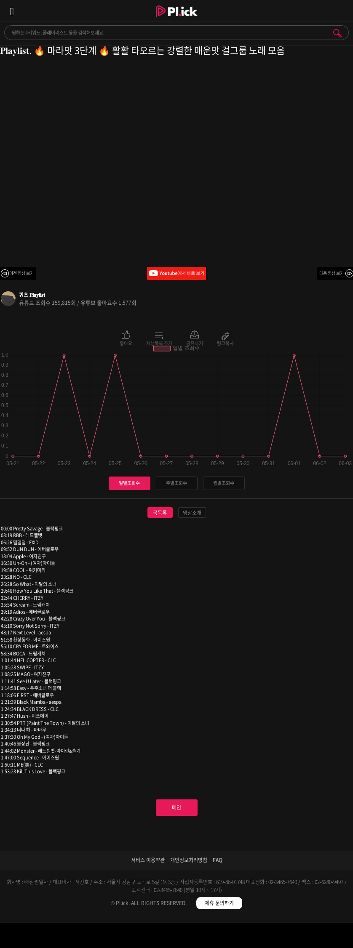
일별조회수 (129, 483)
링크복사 (225, 343)
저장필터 (220, 936)
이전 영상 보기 (21, 273)
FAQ (217, 860)
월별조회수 (223, 483)
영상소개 (192, 513)
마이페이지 (309, 936)
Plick (177, 18)
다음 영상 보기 (331, 273)
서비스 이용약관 (148, 860)
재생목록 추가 (159, 343)
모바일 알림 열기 (342, 10)
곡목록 (160, 513)
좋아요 (126, 343)
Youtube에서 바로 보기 (176, 273)
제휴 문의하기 (219, 903)
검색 (337, 33)
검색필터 (132, 936)
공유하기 (194, 343)
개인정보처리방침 (188, 860)
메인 (176, 807)
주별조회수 (176, 483)
